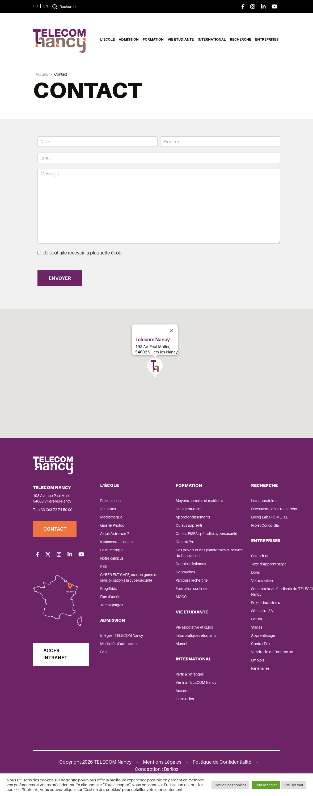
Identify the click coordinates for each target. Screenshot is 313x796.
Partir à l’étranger (176, 686)
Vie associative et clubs (180, 639)
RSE (104, 573)
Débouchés (171, 584)
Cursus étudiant (175, 515)
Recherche (240, 40)
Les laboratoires (236, 507)
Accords (168, 703)
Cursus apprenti (175, 532)
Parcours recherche (178, 592)
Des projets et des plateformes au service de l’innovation (187, 565)
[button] (155, 373)
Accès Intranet (56, 663)
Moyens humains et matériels (185, 507)
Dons (227, 579)
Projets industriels (237, 609)
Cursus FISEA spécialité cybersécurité (181, 543)
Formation (153, 40)
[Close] (171, 335)
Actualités (108, 515)
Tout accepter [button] (266, 785)
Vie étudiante (181, 40)
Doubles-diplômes (177, 576)
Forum (228, 626)
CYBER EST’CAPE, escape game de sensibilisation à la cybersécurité (123, 587)
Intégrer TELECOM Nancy (122, 648)
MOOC (167, 609)
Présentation (111, 507)
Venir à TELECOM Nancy (182, 695)
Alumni (167, 656)
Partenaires (232, 675)
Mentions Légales (162, 768)
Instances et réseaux (117, 548)
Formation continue (178, 601)
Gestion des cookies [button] (230, 785)
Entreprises (266, 40)
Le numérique (112, 557)
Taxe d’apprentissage (241, 571)
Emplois (229, 667)
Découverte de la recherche (246, 515)
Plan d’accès (111, 609)
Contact (55, 535)
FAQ (104, 664)
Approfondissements (179, 524)
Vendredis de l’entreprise (244, 658)
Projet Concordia (237, 532)
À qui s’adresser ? (115, 540)
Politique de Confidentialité (222, 768)
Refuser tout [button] (293, 785)
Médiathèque (112, 524)
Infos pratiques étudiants (182, 648)
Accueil (42, 74)
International (212, 40)
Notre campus (112, 565)
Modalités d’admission (119, 656)
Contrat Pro (171, 554)
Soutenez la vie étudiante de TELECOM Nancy (246, 598)
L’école (107, 40)
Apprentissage (235, 642)
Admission (129, 40)
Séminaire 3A (234, 617)
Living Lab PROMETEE (241, 524)
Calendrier (231, 562)
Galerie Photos (112, 532)
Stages (228, 634)
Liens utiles (171, 711)
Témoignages (112, 617)
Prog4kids (109, 601)
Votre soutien (234, 587)
